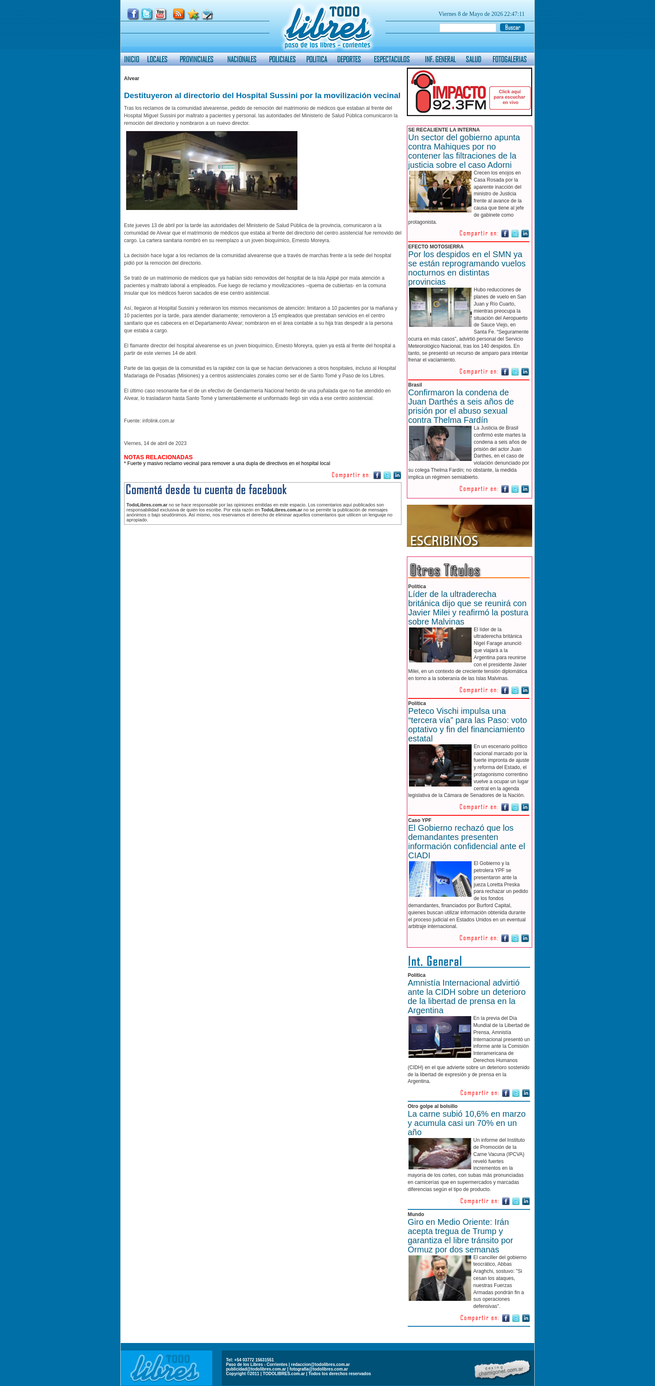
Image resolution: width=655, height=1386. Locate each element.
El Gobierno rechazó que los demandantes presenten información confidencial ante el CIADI (466, 841)
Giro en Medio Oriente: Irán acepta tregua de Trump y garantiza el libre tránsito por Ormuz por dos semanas (460, 1235)
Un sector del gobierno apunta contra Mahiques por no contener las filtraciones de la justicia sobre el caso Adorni (464, 151)
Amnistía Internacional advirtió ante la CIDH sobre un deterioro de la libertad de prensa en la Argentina (467, 996)
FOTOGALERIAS (510, 59)
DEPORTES (349, 59)
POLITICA (316, 59)
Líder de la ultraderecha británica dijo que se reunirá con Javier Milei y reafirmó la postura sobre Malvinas (468, 607)
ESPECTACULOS (392, 59)
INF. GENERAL (440, 59)
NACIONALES (241, 59)
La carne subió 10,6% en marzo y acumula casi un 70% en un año (467, 1123)
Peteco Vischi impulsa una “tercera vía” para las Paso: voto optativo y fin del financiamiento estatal (467, 724)
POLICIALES (282, 59)
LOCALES (157, 59)
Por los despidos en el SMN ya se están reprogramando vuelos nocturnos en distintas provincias (467, 268)
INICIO (131, 59)
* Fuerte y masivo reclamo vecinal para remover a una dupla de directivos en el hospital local (227, 463)
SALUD (473, 59)
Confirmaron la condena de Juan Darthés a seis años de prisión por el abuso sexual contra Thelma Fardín (461, 406)
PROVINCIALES (196, 59)
